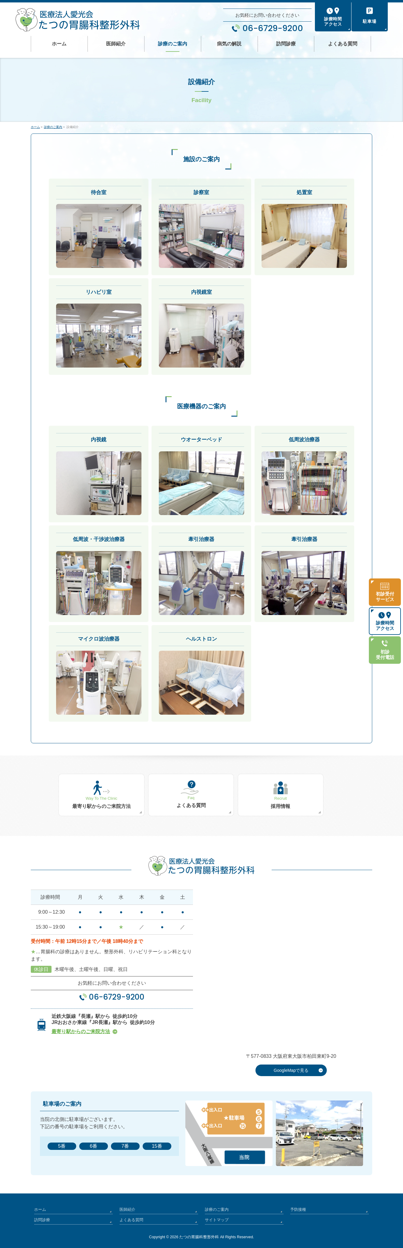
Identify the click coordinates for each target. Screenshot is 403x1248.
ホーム (39, 1206)
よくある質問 (130, 1215)
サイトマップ (216, 1215)
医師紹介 (126, 1206)
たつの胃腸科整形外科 (199, 1232)
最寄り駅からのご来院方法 (81, 1030)
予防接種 (297, 1206)
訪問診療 (41, 1215)
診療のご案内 (216, 1206)
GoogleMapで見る (291, 1068)
